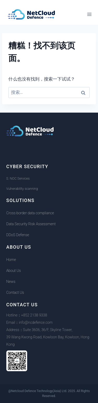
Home (11, 260)
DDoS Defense (17, 235)
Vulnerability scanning (22, 189)
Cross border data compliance (30, 213)
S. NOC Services (18, 178)
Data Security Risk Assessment (31, 224)
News (10, 281)
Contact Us (15, 292)
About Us (13, 270)
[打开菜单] (89, 14)
